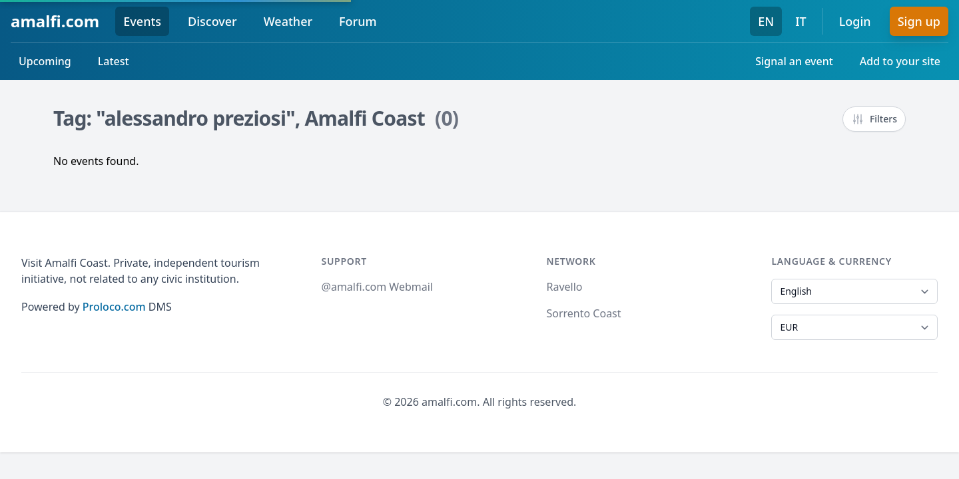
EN (766, 21)
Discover (212, 21)
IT (800, 21)
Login (855, 21)
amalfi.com (55, 21)
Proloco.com (114, 306)
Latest (113, 61)
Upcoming (45, 61)
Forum (357, 21)
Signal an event (794, 61)
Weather (288, 21)
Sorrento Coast (583, 313)
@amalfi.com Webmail (377, 286)
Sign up (919, 21)
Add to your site (900, 61)
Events (142, 21)
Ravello (564, 286)
